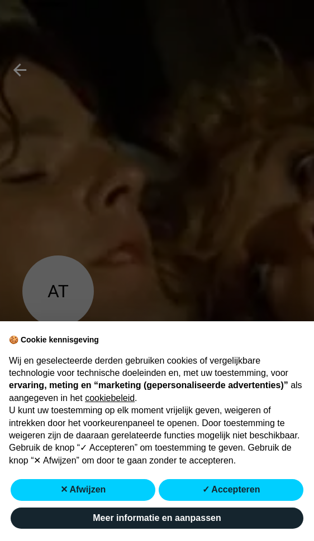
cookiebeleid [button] (110, 398)
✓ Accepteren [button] (231, 489)
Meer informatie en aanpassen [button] (157, 518)
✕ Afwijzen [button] (83, 489)
